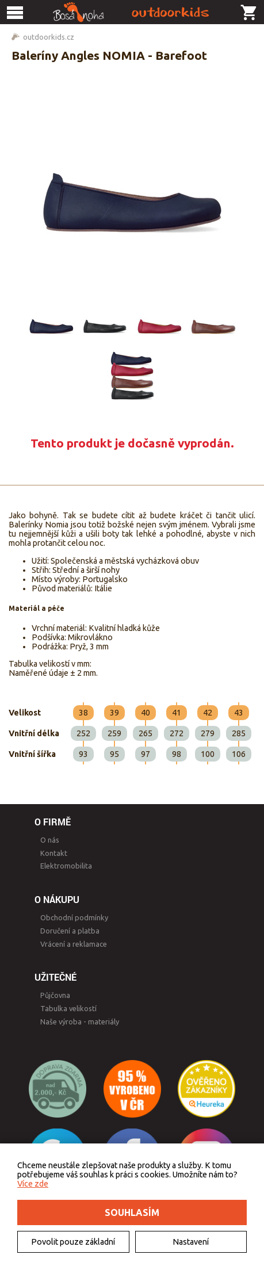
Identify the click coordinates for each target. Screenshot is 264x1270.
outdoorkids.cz (48, 37)
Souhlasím (132, 1212)
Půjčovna (55, 995)
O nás (49, 840)
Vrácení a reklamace (73, 944)
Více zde (32, 1183)
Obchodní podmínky (74, 917)
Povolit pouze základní (73, 1241)
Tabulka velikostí (68, 1008)
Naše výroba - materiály (79, 1021)
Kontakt (53, 853)
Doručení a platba (70, 931)
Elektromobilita (66, 866)
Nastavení (191, 1241)
